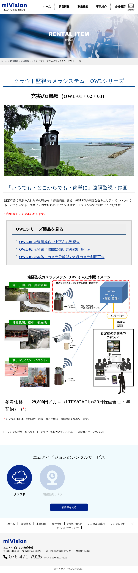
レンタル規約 (118, 523)
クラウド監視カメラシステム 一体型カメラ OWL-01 (71, 431)
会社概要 (120, 6)
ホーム (47, 6)
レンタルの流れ (96, 523)
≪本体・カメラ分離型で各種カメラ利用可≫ (61, 257)
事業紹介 (101, 6)
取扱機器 (83, 6)
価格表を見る (69, 507)
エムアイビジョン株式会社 (17, 7)
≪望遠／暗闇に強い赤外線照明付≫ (54, 249)
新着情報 (64, 6)
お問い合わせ (74, 523)
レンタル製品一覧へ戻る (21, 431)
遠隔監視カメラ (28, 61)
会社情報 (57, 523)
